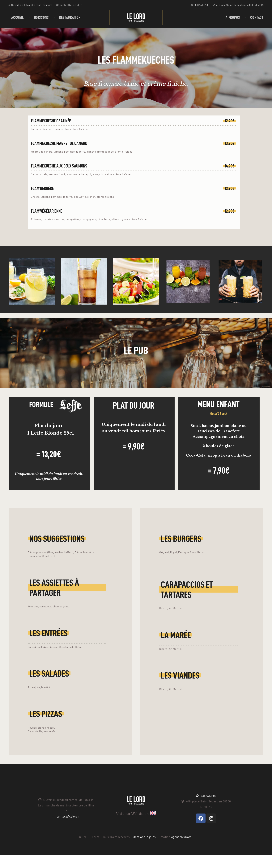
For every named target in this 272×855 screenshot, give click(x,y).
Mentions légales (144, 837)
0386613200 (208, 795)
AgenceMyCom (181, 837)
